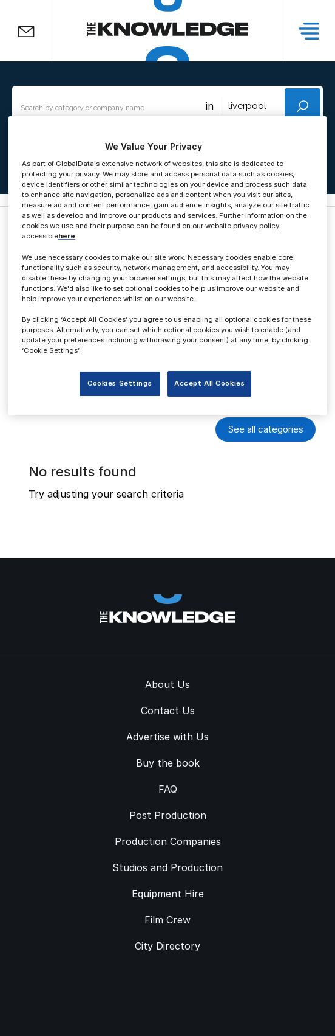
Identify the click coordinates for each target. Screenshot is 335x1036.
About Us (167, 684)
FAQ (167, 789)
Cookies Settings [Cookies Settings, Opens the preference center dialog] (119, 383)
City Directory (167, 946)
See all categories (265, 429)
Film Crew (167, 920)
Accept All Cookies (209, 383)
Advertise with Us (167, 737)
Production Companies (168, 841)
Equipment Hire (168, 894)
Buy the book (168, 763)
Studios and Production (167, 867)
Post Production (167, 815)
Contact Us (168, 710)
